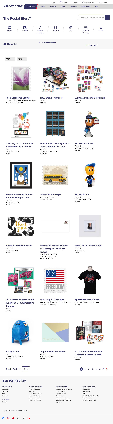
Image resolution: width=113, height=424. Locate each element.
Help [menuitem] (96, 6)
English (51, 2)
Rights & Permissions (35, 400)
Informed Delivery (89, 2)
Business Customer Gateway (64, 389)
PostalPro (58, 402)
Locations (64, 2)
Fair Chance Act (87, 398)
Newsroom (32, 391)
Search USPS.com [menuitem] (104, 6)
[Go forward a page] (107, 369)
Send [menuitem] (43, 6)
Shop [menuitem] (63, 6)
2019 (8, 59)
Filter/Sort (92, 45)
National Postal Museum (63, 398)
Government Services (35, 398)
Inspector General (61, 393)
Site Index (5, 391)
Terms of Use (86, 391)
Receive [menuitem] (53, 6)
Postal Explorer (60, 395)
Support (76, 2)
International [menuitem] (85, 6)
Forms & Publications (35, 395)
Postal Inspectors (61, 391)
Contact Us (5, 389)
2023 (20, 59)
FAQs (3, 393)
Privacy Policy (87, 389)
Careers (4, 402)
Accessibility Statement (89, 400)
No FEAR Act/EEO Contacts (90, 395)
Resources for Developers (63, 400)
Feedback (5, 395)
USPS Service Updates (35, 393)
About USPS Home (34, 389)
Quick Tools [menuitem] (31, 6)
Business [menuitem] (74, 6)
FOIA (84, 393)
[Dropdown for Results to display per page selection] (26, 368)
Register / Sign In (102, 2)
